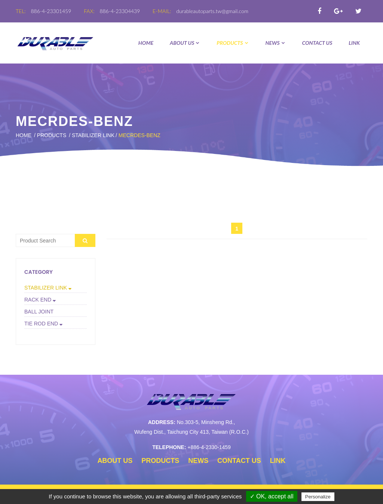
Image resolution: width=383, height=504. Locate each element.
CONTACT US (317, 43)
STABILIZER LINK (93, 135)
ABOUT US (185, 43)
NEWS (275, 43)
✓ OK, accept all (272, 496)
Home (145, 43)
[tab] (55, 288)
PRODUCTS (233, 43)
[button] (55, 288)
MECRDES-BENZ (139, 135)
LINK (354, 43)
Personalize (318, 497)
